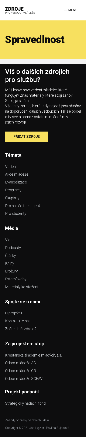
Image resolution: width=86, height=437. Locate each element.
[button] (70, 10)
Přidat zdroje (27, 137)
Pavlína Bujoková (57, 428)
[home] (20, 10)
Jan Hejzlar (37, 428)
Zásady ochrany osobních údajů (27, 420)
